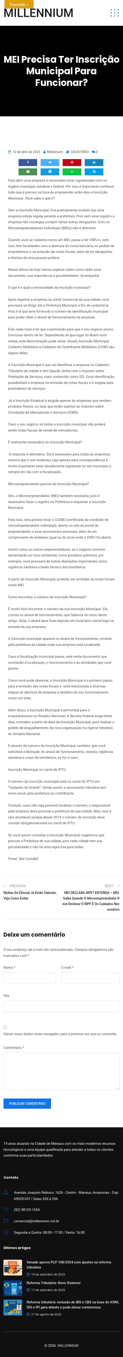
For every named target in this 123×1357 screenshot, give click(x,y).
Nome (9, 967)
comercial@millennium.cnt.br (36, 1221)
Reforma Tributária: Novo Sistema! (54, 1283)
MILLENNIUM (38, 13)
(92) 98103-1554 (27, 1210)
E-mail (67, 967)
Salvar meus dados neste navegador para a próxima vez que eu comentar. (60, 1034)
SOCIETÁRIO (80, 152)
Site (6, 996)
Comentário (13, 1048)
